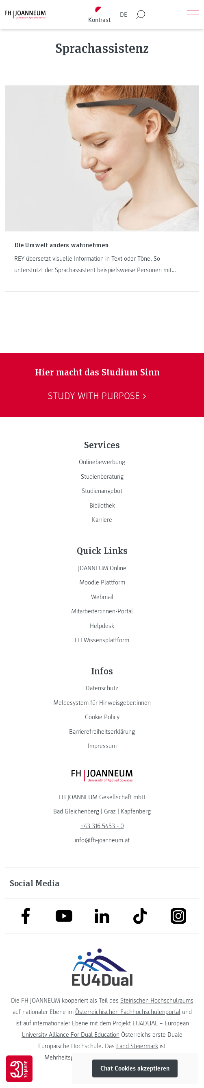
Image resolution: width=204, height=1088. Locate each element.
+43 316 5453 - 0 (102, 826)
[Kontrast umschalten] (99, 14)
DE (123, 15)
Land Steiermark (137, 1046)
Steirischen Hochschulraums (156, 1000)
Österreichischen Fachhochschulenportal (127, 1012)
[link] (102, 462)
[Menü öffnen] (193, 15)
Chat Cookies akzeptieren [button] (134, 1068)
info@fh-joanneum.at (102, 840)
